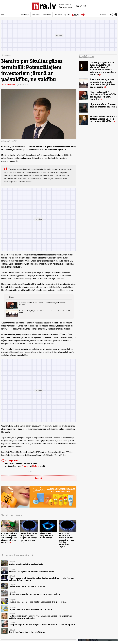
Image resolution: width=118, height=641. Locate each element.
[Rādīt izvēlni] (2, 14)
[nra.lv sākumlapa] (44, 6)
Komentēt (39, 478)
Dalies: (29, 471)
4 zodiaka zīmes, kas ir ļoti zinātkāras (27, 632)
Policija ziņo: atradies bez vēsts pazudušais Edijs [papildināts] (38, 602)
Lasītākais (86, 56)
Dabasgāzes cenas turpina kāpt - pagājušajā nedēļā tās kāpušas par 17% (28, 537)
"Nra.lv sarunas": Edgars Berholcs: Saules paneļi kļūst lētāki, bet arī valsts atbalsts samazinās (41, 579)
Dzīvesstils (36, 15)
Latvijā (8, 55)
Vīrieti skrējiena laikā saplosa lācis (26, 564)
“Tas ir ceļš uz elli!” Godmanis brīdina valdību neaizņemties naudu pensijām (42, 303)
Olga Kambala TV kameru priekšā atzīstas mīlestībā (103, 105)
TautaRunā (47, 15)
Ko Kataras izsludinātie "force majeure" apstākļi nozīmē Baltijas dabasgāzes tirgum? (66, 540)
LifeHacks (58, 15)
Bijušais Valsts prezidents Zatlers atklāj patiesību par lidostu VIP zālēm (103, 118)
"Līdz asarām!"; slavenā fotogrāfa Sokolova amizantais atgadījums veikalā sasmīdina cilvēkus (40, 617)
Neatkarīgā (25, 15)
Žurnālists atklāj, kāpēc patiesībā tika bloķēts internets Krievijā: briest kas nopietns (45, 311)
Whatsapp (35, 466)
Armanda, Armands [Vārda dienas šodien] (66, 7)
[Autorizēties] (115, 14)
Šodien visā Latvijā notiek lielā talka (27, 586)
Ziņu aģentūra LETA (8, 85)
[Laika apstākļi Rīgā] (81, 6)
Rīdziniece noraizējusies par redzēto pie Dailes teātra (34, 594)
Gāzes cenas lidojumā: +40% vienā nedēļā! (46, 535)
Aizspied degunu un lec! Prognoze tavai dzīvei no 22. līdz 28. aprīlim (42, 624)
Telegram (25, 466)
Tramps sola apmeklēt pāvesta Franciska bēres (31, 571)
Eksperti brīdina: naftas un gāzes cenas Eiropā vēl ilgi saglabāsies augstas (9, 537)
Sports (67, 15)
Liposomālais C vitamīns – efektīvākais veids (31, 609)
